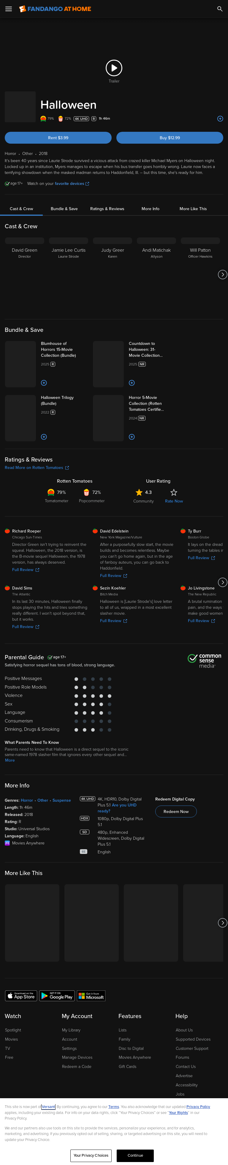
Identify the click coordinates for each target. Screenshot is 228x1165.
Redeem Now (176, 886)
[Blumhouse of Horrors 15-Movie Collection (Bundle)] (77, 344)
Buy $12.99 (170, 131)
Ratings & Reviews (107, 202)
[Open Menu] (8, 9)
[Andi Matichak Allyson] (156, 268)
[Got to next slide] (222, 268)
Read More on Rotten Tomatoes (37, 542)
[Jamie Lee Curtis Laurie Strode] (68, 268)
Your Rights (178, 1112)
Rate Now (174, 576)
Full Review (25, 644)
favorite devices (72, 177)
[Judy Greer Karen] (112, 268)
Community (143, 576)
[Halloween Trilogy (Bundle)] (72, 436)
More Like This (193, 202)
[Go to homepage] (55, 9)
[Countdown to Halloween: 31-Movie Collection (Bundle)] (165, 344)
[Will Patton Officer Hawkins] (200, 268)
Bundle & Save (64, 202)
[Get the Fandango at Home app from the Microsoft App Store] (91, 1070)
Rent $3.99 (58, 131)
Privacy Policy (198, 1106)
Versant (48, 1106)
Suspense (62, 875)
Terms (113, 1106)
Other (42, 875)
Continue (135, 1155)
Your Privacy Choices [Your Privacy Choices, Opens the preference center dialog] (91, 1155)
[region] (114, 1131)
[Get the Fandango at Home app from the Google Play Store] (57, 1070)
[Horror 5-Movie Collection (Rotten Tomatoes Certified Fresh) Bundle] (166, 436)
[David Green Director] (25, 268)
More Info (150, 202)
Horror (27, 875)
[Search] (220, 9)
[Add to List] (220, 113)
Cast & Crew (21, 202)
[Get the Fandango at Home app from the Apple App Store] (21, 1070)
